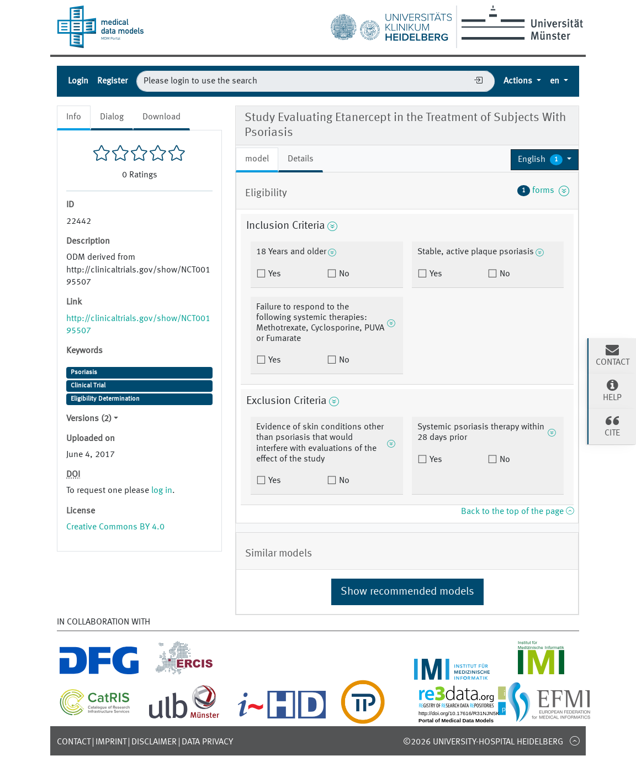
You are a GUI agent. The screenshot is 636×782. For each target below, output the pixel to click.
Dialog (112, 117)
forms (543, 191)
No (343, 274)
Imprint (111, 742)
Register (112, 81)
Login (78, 81)
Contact (74, 742)
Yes (273, 274)
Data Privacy (207, 742)
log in (161, 490)
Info (73, 117)
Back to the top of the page (517, 511)
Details (301, 159)
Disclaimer (154, 742)
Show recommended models (407, 591)
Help (612, 390)
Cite (612, 425)
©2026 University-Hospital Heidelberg (483, 742)
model (257, 159)
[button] (545, 159)
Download (161, 117)
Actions (519, 81)
